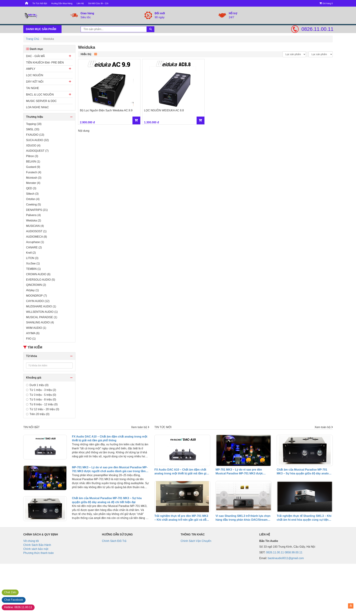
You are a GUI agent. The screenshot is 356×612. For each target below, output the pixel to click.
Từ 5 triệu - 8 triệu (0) (41, 399)
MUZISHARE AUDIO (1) (41, 306)
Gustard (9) (33, 166)
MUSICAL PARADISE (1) (41, 317)
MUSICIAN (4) (35, 225)
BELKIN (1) (33, 161)
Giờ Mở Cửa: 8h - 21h (98, 3)
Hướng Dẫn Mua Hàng (61, 3)
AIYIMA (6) (32, 333)
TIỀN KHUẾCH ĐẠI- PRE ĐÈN (45, 62)
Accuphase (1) (35, 242)
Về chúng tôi (31, 540)
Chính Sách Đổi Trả (114, 540)
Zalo (10, 592)
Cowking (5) (33, 204)
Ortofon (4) (32, 199)
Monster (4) (33, 182)
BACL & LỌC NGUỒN (40, 94)
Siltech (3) (32, 193)
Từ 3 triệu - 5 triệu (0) (41, 394)
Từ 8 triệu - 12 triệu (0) (42, 404)
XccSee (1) (33, 263)
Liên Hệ (80, 3)
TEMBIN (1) (33, 268)
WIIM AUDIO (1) (36, 327)
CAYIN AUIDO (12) (38, 301)
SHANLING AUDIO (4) (40, 322)
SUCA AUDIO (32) (37, 140)
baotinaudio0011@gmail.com (286, 558)
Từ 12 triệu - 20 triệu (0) (42, 409)
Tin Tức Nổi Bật (39, 3)
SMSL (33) (32, 129)
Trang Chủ (32, 38)
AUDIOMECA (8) (36, 236)
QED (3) (31, 188)
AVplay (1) (32, 290)
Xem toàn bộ (140, 427)
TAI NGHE (32, 88)
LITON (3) (32, 258)
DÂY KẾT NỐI (34, 81)
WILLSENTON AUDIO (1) (42, 311)
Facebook (13, 599)
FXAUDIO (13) (35, 134)
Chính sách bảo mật (35, 548)
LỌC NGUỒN (34, 75)
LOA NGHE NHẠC (37, 107)
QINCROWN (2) (36, 284)
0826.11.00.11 (317, 29)
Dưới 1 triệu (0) (37, 385)
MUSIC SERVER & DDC (41, 101)
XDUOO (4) (33, 145)
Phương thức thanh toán (38, 552)
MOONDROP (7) (36, 295)
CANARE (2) (34, 247)
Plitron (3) (32, 156)
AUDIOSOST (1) (36, 231)
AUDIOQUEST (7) (37, 150)
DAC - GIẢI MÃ (35, 56)
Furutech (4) (33, 172)
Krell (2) (31, 252)
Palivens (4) (33, 215)
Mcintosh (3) (33, 177)
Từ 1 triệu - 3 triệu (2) (41, 389)
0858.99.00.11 (293, 552)
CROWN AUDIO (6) (38, 274)
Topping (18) (34, 123)
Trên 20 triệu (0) (37, 414)
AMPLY (30, 68)
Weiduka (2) (33, 220)
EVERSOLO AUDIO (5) (40, 279)
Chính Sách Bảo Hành (37, 544)
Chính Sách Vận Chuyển (196, 540)
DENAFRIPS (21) (37, 209)
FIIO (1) (31, 338)
